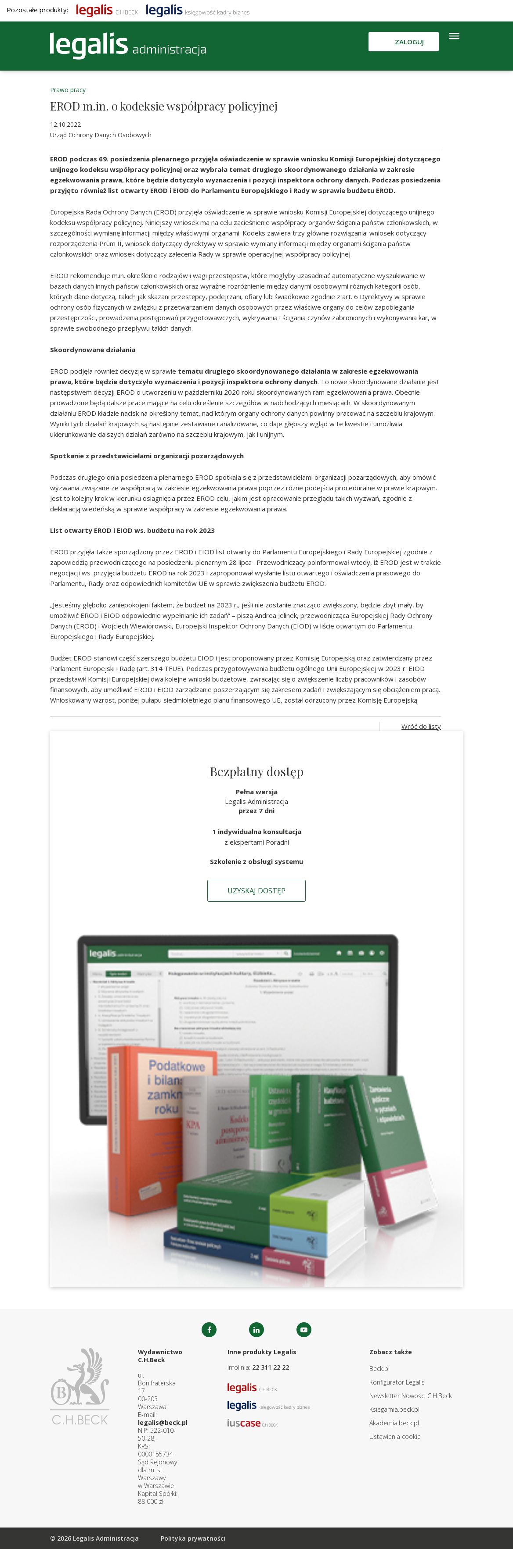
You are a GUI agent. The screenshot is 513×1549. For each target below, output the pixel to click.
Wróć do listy (421, 726)
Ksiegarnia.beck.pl (394, 1409)
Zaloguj (409, 41)
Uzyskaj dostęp (256, 891)
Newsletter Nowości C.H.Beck (410, 1396)
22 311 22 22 (270, 1367)
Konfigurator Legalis (397, 1382)
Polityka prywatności (193, 1538)
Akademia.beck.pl (394, 1423)
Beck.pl (379, 1368)
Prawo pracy (68, 90)
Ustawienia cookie (395, 1436)
